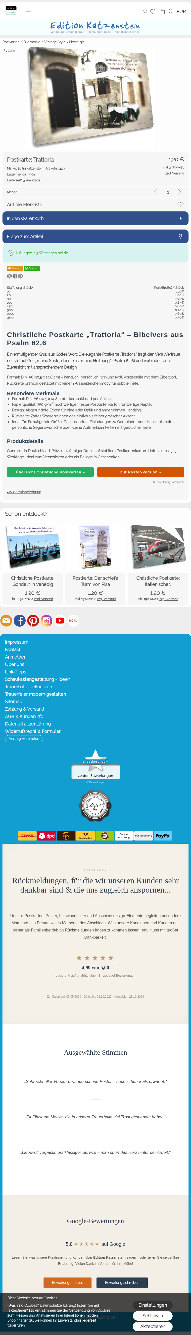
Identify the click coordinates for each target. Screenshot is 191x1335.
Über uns (14, 664)
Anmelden (145, 11)
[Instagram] (46, 620)
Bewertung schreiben (122, 1283)
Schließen (153, 1315)
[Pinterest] (33, 620)
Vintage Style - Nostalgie (64, 42)
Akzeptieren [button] (152, 1326)
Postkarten (10, 42)
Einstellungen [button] (153, 1305)
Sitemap (13, 701)
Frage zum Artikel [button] (25, 236)
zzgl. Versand (43, 599)
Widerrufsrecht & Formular (32, 731)
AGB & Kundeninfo (24, 716)
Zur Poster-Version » (140, 472)
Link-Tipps (15, 671)
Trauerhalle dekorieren (28, 686)
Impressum (16, 642)
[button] (28, 11)
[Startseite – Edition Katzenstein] (11, 7)
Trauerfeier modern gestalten (35, 694)
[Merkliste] (153, 11)
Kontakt (12, 649)
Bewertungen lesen (67, 1283)
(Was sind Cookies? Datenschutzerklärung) (41, 1305)
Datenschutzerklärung (28, 723)
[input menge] (168, 192)
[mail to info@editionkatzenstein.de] (6, 620)
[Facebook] (19, 620)
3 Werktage (23, 180)
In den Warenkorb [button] (25, 218)
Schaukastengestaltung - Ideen (37, 679)
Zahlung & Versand (24, 709)
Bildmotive (31, 42)
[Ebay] (73, 620)
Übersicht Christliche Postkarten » (50, 472)
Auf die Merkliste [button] (24, 204)
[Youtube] (60, 620)
